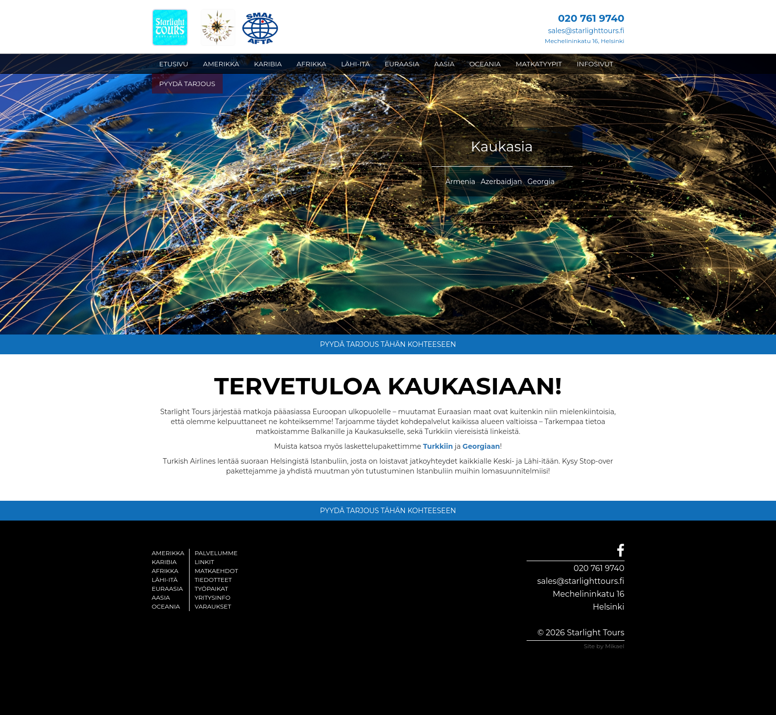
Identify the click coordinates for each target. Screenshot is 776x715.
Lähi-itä (165, 579)
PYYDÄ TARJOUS (187, 84)
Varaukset (212, 606)
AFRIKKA (311, 64)
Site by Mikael (604, 646)
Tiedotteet (213, 579)
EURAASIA (402, 64)
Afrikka (165, 570)
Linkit (204, 562)
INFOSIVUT (595, 64)
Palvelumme (216, 553)
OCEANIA (485, 64)
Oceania (166, 606)
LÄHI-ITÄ (355, 64)
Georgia (541, 181)
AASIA (444, 64)
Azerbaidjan (501, 181)
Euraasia (167, 588)
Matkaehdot (216, 570)
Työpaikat (211, 588)
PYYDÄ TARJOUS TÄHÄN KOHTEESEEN (388, 344)
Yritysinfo (212, 597)
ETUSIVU (174, 64)
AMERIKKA (221, 64)
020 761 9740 (599, 568)
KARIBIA (268, 64)
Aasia (161, 597)
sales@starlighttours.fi (586, 30)
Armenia (460, 181)
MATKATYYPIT (539, 64)
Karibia (164, 562)
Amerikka (168, 553)
